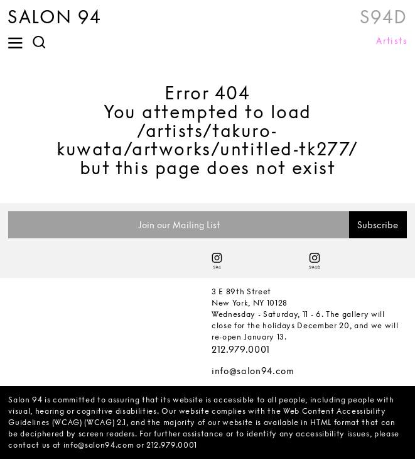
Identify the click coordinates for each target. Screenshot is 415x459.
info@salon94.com (253, 370)
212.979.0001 (241, 349)
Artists (391, 41)
